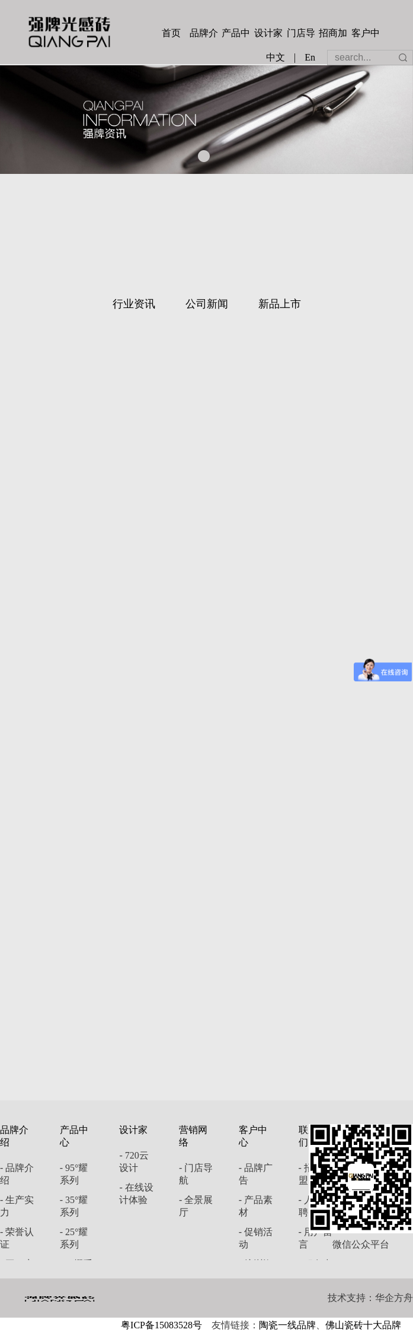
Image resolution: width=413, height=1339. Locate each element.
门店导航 (301, 34)
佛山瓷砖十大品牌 (363, 1325)
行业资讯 (134, 304)
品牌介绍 (204, 34)
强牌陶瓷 (69, 32)
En (310, 57)
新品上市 (279, 304)
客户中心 (365, 34)
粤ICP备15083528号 (161, 1325)
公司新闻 (206, 304)
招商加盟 (333, 34)
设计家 (268, 33)
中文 (275, 57)
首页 (171, 33)
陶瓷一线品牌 (287, 1325)
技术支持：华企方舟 (370, 1298)
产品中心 (236, 34)
